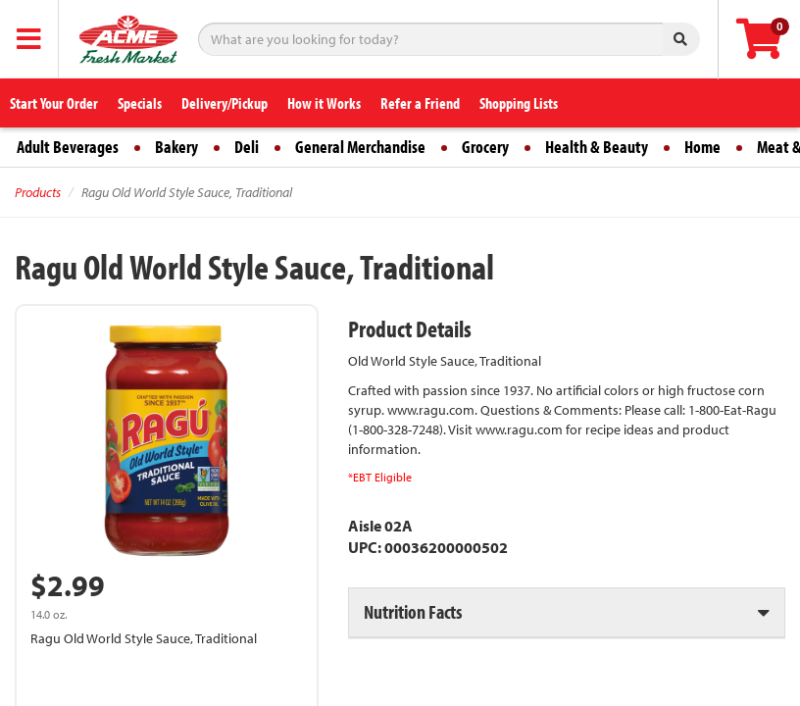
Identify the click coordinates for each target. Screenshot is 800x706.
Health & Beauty (596, 146)
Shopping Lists (518, 103)
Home (702, 146)
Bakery (176, 146)
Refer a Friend (420, 103)
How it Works (324, 103)
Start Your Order (54, 103)
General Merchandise (360, 146)
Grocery (485, 146)
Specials (140, 103)
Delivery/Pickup (224, 103)
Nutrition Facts (413, 611)
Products (38, 192)
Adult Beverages (68, 146)
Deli (246, 146)
